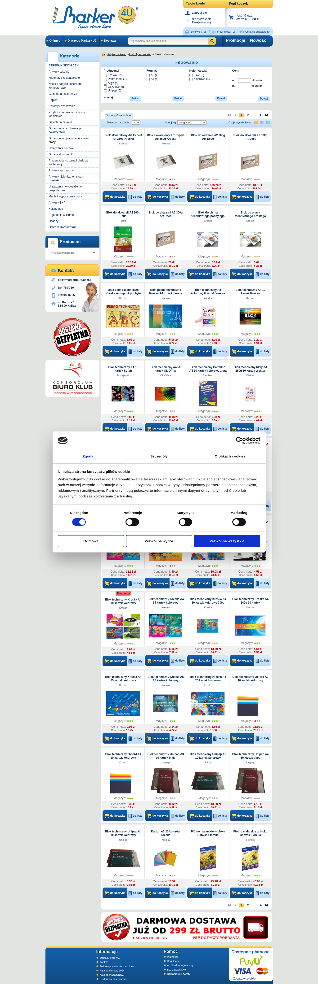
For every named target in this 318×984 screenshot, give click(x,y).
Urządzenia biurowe (61, 148)
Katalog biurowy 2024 (112, 970)
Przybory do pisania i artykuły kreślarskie (67, 114)
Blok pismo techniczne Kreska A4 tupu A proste (165, 291)
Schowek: (198, 31)
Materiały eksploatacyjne (64, 77)
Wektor (208, 298)
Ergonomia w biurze (61, 215)
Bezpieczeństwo (176, 969)
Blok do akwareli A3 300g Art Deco (250, 137)
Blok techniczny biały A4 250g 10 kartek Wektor (250, 369)
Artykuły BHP (57, 202)
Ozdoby (53, 221)
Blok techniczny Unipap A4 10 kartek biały (250, 756)
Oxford (250, 685)
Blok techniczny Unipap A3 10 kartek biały (166, 756)
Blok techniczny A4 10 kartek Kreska (250, 291)
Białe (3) (196, 75)
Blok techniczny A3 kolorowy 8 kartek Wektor (208, 291)
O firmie (54, 40)
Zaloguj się (199, 12)
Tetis (123, 220)
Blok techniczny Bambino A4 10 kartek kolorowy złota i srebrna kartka (208, 371)
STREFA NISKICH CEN (64, 65)
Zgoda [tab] (88, 456)
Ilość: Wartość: (248, 17)
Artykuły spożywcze (61, 170)
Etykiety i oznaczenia (62, 106)
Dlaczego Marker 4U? (82, 40)
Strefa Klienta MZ (110, 957)
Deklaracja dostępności (113, 979)
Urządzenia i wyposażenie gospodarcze (65, 188)
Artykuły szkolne (59, 71)
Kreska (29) (113, 75)
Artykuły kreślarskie (140, 54)
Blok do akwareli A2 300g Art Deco (208, 137)
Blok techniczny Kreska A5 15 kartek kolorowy (166, 678)
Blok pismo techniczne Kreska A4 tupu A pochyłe (123, 291)
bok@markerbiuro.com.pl (75, 280)
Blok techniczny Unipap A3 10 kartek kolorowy (208, 756)
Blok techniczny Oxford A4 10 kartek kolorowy (123, 756)
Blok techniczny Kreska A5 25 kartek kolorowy (208, 678)
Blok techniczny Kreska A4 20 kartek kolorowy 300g (208, 600)
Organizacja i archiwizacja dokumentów (65, 130)
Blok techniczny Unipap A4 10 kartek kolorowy (123, 833)
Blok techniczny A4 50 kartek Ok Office (165, 369)
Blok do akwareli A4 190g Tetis (123, 214)
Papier (53, 100)
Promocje (235, 40)
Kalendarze (56, 208)
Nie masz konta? (202, 20)
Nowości (259, 40)
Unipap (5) (112, 90)
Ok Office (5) (114, 86)
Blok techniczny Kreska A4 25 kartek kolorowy (123, 678)
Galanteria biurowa (61, 122)
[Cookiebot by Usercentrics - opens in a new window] (239, 440)
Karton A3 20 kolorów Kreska (165, 833)
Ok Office (165, 375)
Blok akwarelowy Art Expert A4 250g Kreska (123, 137)
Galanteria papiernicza (63, 94)
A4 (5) (153, 79)
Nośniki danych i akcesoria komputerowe (65, 85)
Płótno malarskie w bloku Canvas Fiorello (208, 833)
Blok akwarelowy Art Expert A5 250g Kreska (165, 137)
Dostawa (110, 40)
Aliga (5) (111, 83)
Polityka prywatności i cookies (117, 966)
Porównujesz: (225, 31)
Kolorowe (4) (199, 79)
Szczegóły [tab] (159, 456)
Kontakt (104, 962)
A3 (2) (153, 75)
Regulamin (173, 961)
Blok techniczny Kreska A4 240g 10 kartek (250, 600)
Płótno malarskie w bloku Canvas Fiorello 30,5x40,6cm (250, 835)
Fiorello (250, 839)
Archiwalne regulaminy (180, 965)
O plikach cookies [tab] (230, 456)
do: (234, 85)
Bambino (208, 375)
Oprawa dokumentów (62, 154)
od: (234, 80)
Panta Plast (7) (115, 79)
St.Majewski (123, 375)
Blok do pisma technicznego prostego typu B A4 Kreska (250, 216)
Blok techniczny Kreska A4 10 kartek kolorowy (123, 601)
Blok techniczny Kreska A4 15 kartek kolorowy (166, 600)
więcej (108, 97)
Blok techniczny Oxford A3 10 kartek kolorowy (250, 678)
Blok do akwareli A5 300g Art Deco (166, 214)
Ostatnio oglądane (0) (257, 31)
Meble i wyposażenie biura (65, 196)
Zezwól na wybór (159, 541)
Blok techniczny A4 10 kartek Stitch (123, 369)
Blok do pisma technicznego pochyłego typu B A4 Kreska (207, 216)
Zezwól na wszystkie (227, 541)
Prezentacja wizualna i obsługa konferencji (68, 162)
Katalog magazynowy (112, 974)
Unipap (165, 762)
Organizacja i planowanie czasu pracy (69, 140)
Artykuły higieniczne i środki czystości (66, 178)
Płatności (172, 956)
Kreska (123, 143)
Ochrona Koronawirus (62, 227)
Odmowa (90, 541)
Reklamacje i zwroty (178, 973)
